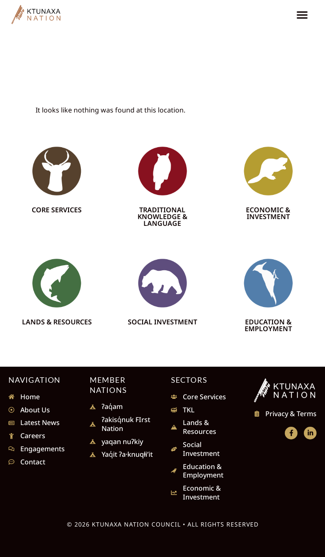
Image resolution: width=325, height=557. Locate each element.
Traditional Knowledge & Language (162, 216)
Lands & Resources (57, 322)
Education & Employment (268, 325)
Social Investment (162, 322)
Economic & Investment (268, 213)
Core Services (57, 209)
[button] (302, 15)
